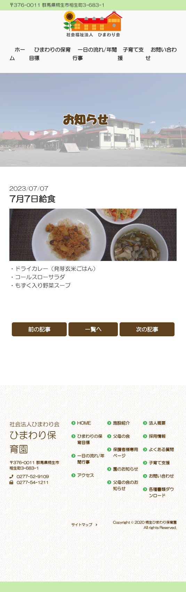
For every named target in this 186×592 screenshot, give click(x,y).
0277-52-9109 (29, 477)
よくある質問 (161, 450)
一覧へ (93, 329)
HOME (84, 423)
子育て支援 (159, 463)
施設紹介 (121, 423)
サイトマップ (81, 524)
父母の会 (121, 436)
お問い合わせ (161, 476)
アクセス (85, 475)
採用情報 (157, 436)
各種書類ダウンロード (161, 492)
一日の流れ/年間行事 (90, 459)
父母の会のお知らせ (125, 485)
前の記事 (39, 329)
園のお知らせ (125, 469)
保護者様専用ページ (125, 453)
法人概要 (157, 423)
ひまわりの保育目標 (89, 439)
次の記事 (147, 329)
